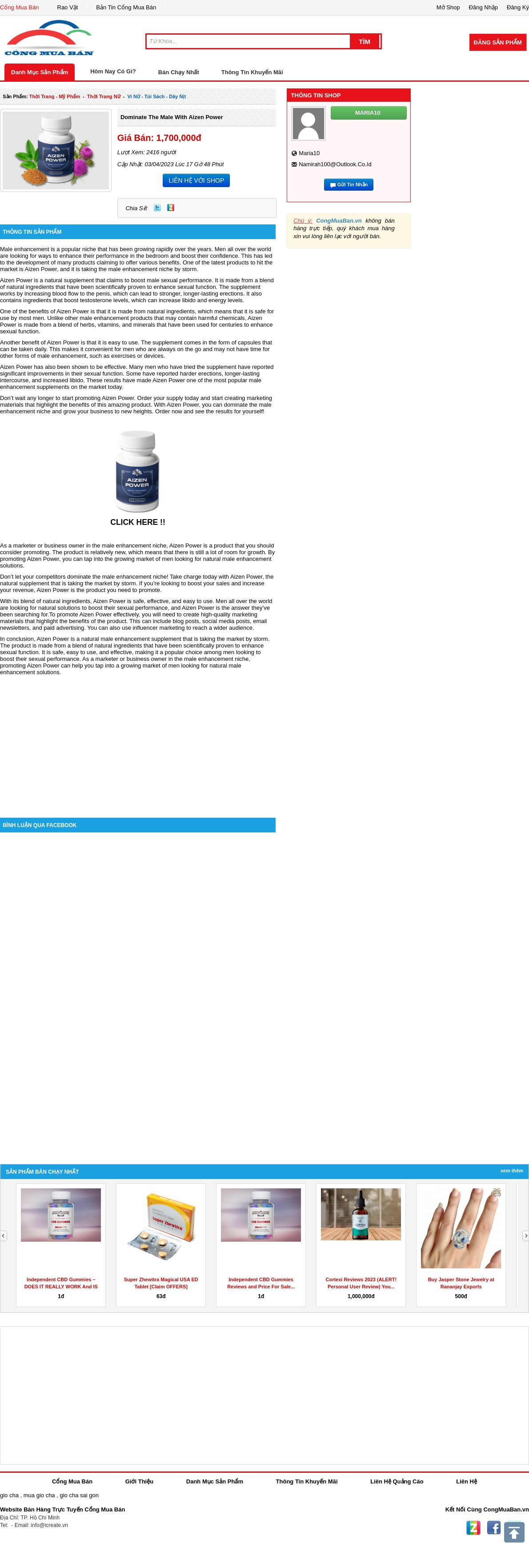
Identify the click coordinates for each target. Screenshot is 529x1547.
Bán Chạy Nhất (178, 72)
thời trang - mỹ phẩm (54, 96)
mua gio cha (39, 1495)
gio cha (9, 1495)
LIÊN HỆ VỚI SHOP (196, 180)
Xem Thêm (512, 1170)
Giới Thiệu (139, 1481)
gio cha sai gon (79, 1495)
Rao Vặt (67, 7)
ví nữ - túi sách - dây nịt (156, 96)
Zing (170, 207)
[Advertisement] (138, 742)
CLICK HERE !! (137, 522)
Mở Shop (448, 7)
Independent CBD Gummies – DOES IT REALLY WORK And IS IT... (61, 1286)
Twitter (157, 207)
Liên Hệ (466, 1481)
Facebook (494, 1528)
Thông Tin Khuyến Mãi (252, 72)
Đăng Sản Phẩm (498, 42)
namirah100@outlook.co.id (335, 164)
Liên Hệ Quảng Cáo (396, 1481)
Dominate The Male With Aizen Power (171, 117)
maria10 (309, 153)
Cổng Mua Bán (19, 7)
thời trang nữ (103, 96)
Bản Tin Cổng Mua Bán (126, 7)
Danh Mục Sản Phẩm (39, 72)
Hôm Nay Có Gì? (113, 71)
